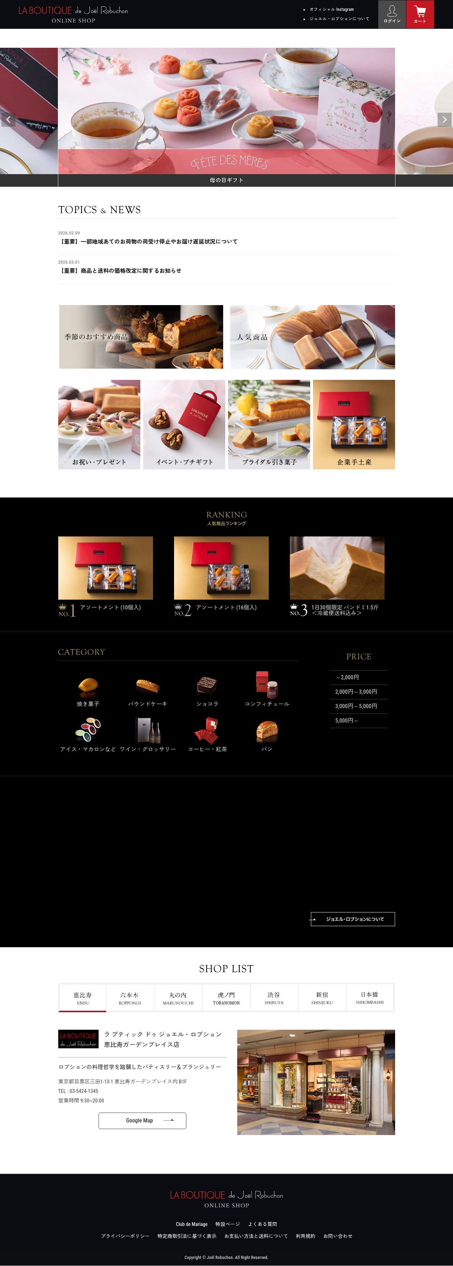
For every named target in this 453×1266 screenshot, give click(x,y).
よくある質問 (262, 1224)
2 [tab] (227, 189)
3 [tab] (232, 189)
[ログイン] (392, 14)
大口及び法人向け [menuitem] (393, 38)
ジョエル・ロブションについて (339, 19)
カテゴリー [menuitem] (60, 38)
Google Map (139, 1120)
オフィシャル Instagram (331, 9)
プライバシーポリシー (125, 1236)
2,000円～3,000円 (356, 691)
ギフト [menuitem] (143, 38)
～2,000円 (347, 677)
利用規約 (305, 1236)
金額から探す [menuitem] (226, 38)
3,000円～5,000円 (356, 706)
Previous (8, 120)
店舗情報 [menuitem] (309, 38)
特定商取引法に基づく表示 (187, 1236)
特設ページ (227, 1224)
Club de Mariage (191, 1224)
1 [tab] (222, 189)
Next (445, 120)
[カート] (420, 14)
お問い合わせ (338, 1236)
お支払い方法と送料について (256, 1236)
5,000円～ (347, 720)
